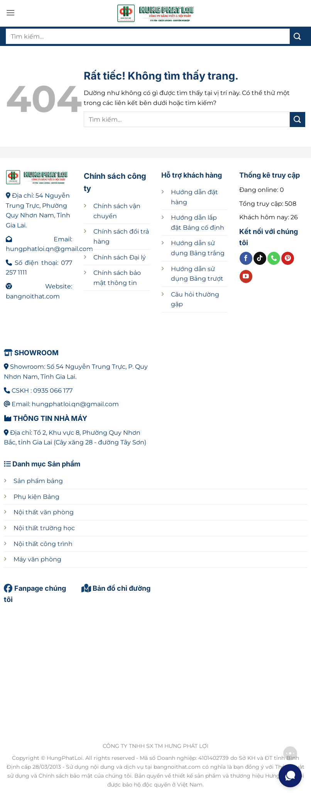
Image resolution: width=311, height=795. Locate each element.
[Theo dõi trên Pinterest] (287, 258)
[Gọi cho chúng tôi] (273, 258)
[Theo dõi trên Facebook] (246, 258)
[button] (10, 12)
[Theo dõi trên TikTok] (260, 258)
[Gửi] (297, 36)
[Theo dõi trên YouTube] (246, 276)
